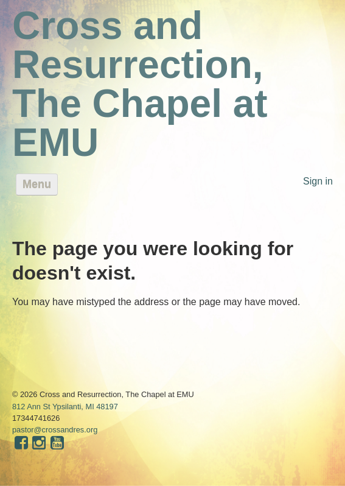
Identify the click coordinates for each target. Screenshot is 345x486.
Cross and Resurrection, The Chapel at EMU (140, 84)
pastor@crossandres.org (54, 429)
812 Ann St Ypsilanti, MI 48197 (65, 406)
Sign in (318, 181)
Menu (37, 184)
